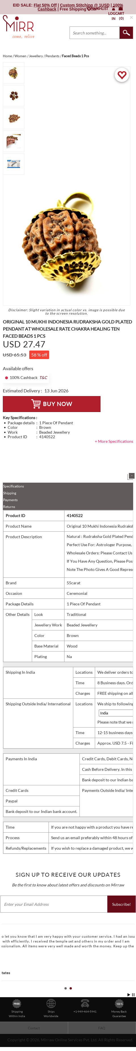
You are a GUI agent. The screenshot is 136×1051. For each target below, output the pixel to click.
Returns (9, 507)
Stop (133, 994)
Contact (34, 1028)
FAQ (101, 1028)
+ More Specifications (114, 441)
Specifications (13, 486)
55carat (73, 582)
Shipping (9, 493)
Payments (10, 500)
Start (128, 994)
